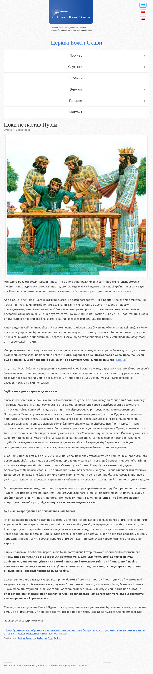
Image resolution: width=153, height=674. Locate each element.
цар (65, 633)
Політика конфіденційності (62, 666)
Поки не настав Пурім (30, 125)
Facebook (31, 638)
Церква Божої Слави (76, 42)
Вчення (76, 89)
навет (113, 630)
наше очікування (126, 630)
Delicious (42, 638)
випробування (34, 630)
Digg (50, 638)
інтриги (96, 630)
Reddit (57, 638)
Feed (82, 666)
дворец (71, 630)
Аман (9, 630)
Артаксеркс (19, 630)
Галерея (75, 101)
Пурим (37, 633)
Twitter (21, 638)
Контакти (76, 112)
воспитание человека (54, 630)
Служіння (75, 67)
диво (79, 630)
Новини (76, 78)
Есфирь (87, 630)
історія (105, 630)
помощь (28, 633)
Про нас (75, 55)
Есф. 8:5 (121, 359)
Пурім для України (52, 633)
